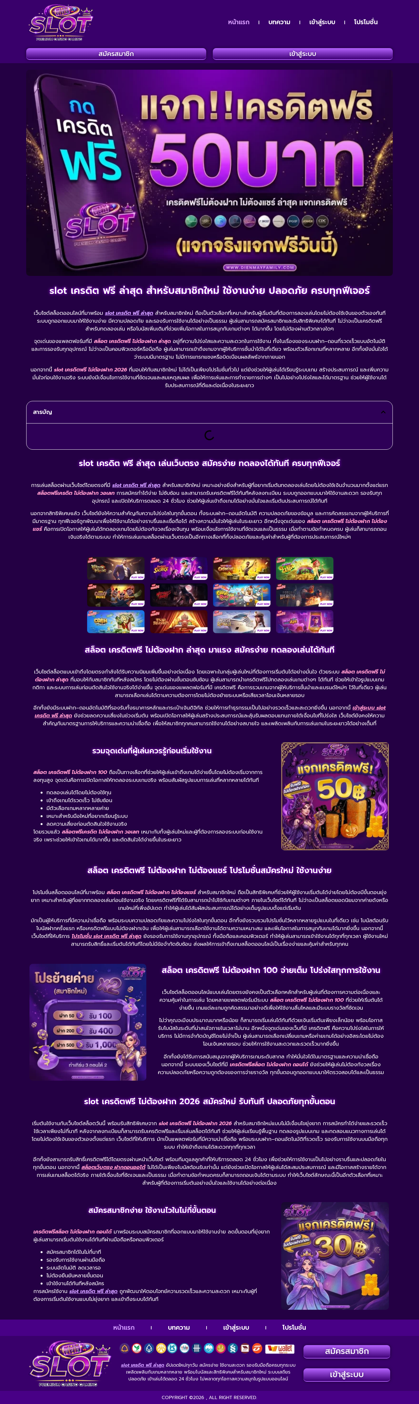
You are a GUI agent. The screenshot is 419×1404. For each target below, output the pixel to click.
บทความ (279, 22)
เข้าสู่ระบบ (322, 22)
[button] (383, 412)
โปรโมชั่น (366, 22)
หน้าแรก (238, 22)
